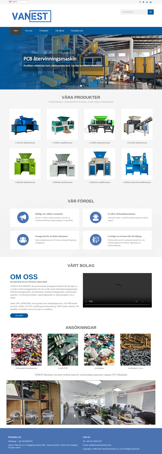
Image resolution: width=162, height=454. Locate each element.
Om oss (28, 31)
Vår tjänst (59, 31)
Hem (16, 31)
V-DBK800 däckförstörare (25, 182)
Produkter (43, 31)
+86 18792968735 (25, 441)
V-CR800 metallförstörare (62, 143)
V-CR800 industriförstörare (99, 143)
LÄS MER (19, 316)
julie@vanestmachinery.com (100, 445)
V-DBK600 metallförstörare (99, 182)
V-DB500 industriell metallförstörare (137, 182)
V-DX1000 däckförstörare (137, 143)
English (13, 2)
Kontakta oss (77, 31)
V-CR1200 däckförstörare (25, 143)
